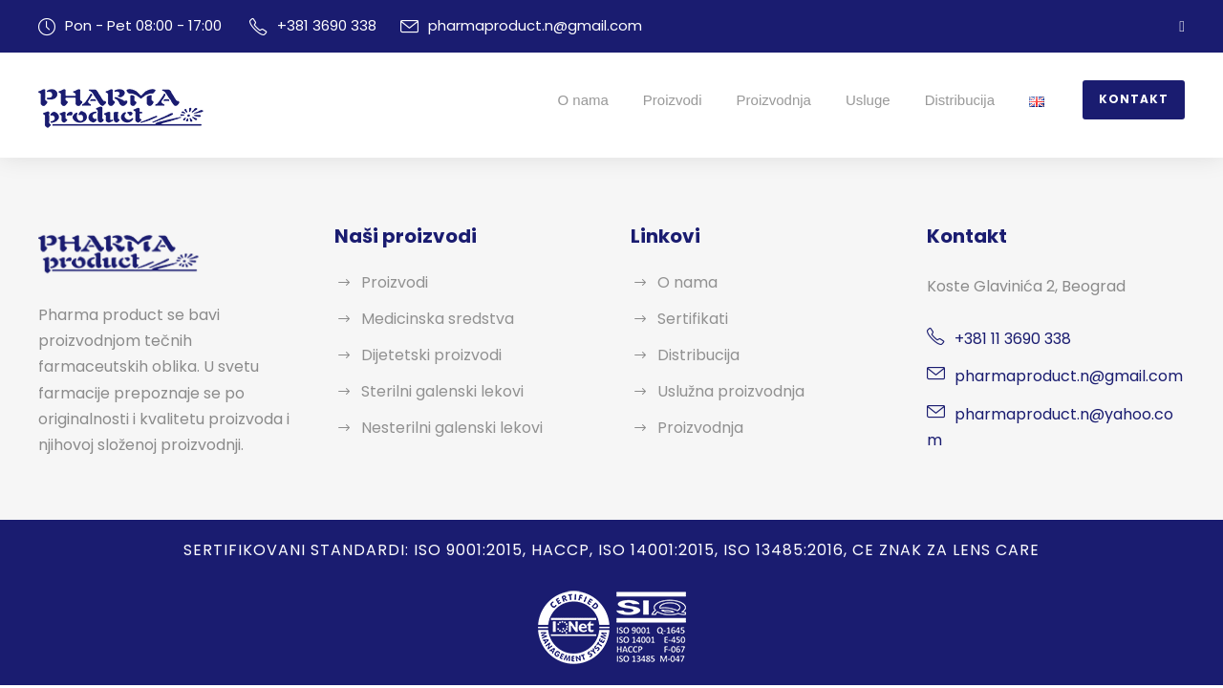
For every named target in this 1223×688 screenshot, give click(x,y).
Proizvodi (680, 100)
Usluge (875, 100)
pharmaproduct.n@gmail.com (511, 25)
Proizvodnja (781, 100)
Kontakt (1137, 99)
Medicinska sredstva (430, 319)
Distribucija (967, 100)
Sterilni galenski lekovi (436, 391)
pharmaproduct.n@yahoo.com (1057, 414)
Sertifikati (688, 319)
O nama (591, 100)
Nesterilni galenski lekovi (444, 427)
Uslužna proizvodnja (726, 391)
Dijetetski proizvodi (424, 355)
